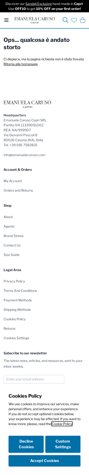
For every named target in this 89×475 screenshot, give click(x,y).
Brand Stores (13, 236)
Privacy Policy (14, 281)
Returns (9, 328)
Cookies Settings (16, 338)
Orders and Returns (18, 190)
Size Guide (11, 255)
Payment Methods (18, 300)
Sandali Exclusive (38, 4)
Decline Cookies (26, 444)
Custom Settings (63, 444)
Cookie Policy (62, 424)
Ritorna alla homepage (21, 64)
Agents (9, 226)
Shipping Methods (17, 310)
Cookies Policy (15, 319)
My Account (13, 181)
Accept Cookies (44, 460)
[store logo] (34, 20)
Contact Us (12, 245)
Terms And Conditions (20, 291)
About (8, 217)
